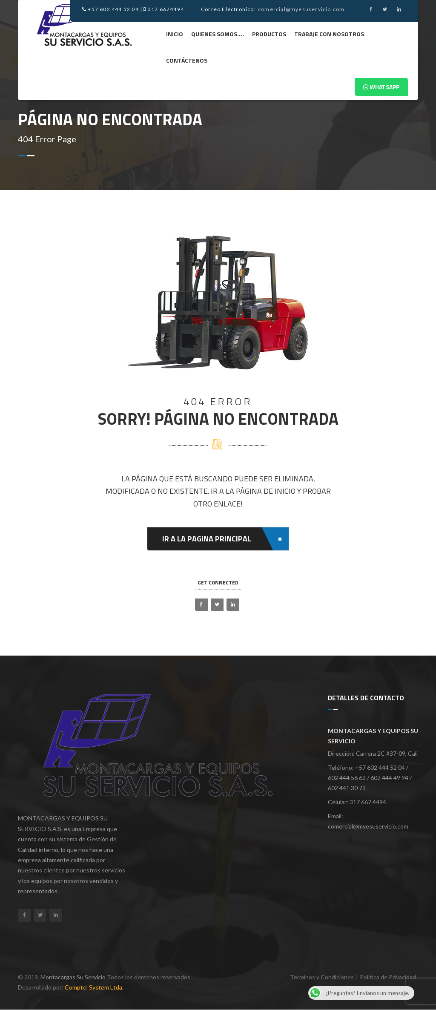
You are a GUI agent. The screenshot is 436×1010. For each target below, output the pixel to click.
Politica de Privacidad (388, 977)
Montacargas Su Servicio (73, 977)
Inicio (174, 33)
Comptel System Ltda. (94, 987)
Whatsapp (381, 86)
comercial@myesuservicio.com (301, 9)
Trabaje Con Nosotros (329, 33)
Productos (269, 33)
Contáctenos (186, 60)
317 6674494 (163, 9)
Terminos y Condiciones (322, 977)
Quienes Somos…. (217, 33)
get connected (218, 582)
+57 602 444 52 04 (110, 9)
